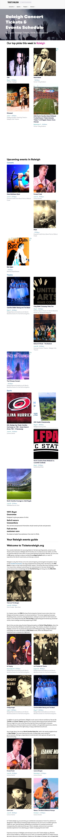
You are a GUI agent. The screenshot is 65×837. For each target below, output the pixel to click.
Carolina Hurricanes (16, 563)
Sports (19, 6)
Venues (32, 6)
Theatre (25, 6)
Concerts (12, 6)
